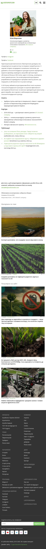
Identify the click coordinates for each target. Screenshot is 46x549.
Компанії (26, 458)
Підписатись (39, 524)
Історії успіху (6, 463)
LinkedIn (4, 505)
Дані (26, 450)
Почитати (6, 450)
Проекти (5, 415)
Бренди (26, 461)
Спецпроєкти (10, 317)
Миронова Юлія (6, 197)
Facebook (10, 60)
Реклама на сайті (7, 485)
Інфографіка (27, 467)
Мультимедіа (29, 464)
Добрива (26, 442)
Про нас (26, 482)
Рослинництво (6, 435)
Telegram (5, 499)
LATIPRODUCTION (30, 504)
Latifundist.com (30, 479)
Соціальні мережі (9, 491)
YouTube (4, 496)
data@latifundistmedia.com (10, 187)
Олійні (26, 426)
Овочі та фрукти (29, 436)
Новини (13, 237)
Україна (26, 418)
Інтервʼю (5, 452)
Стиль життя (6, 466)
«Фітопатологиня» (30, 125)
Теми (4, 432)
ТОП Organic (6, 428)
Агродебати (5, 469)
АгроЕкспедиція (7, 423)
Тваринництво (6, 437)
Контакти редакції (29, 490)
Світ (25, 420)
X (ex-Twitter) (6, 507)
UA (36, 3)
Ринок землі (6, 443)
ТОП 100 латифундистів (9, 426)
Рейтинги (5, 461)
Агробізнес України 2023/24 (10, 418)
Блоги (4, 455)
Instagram (10, 56)
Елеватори (27, 431)
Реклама (5, 479)
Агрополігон (6, 420)
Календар (27, 452)
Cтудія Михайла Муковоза (19, 544)
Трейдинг (5, 440)
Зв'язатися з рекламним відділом (12, 487)
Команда (26, 493)
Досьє (26, 455)
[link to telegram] (3, 532)
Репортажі (12, 398)
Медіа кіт (5, 482)
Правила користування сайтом (33, 487)
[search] (40, 2)
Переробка (27, 439)
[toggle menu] (44, 2)
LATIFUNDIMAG (29, 500)
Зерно (26, 423)
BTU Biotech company (19, 197)
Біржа (26, 497)
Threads (4, 510)
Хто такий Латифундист (31, 485)
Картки (4, 471)
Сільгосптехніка (29, 428)
